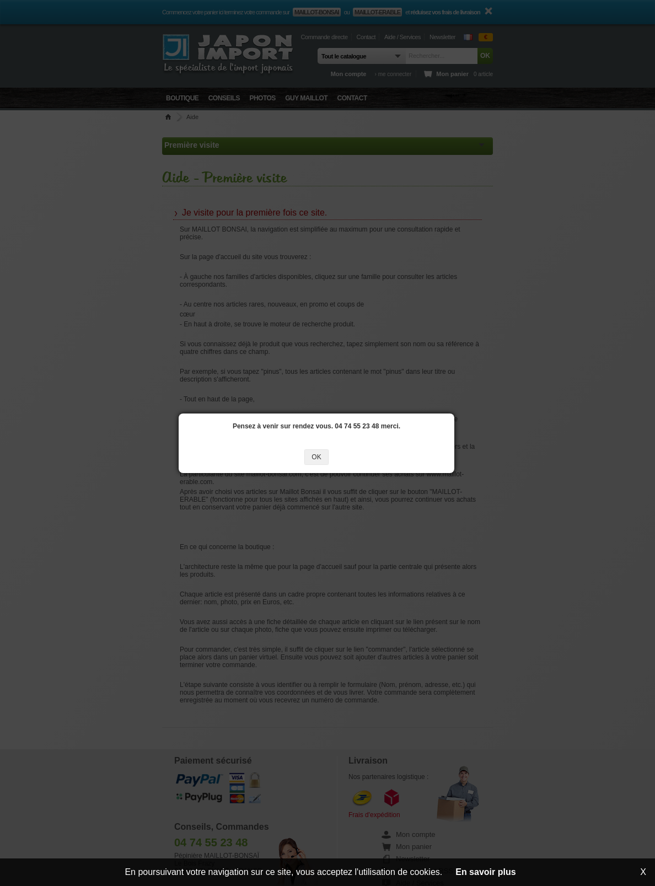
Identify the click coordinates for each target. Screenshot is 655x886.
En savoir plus (485, 872)
